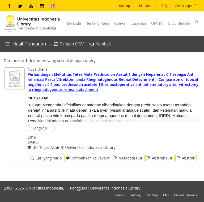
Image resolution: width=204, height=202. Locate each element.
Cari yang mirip (46, 158)
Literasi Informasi (186, 195)
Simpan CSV (72, 44)
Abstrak (186, 158)
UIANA (157, 23)
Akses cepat (186, 5)
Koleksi (120, 23)
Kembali (103, 44)
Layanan (138, 23)
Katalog (124, 6)
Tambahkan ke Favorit (87, 158)
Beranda (74, 23)
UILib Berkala (179, 23)
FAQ (163, 6)
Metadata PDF (128, 158)
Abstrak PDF (160, 158)
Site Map (145, 6)
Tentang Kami (97, 23)
